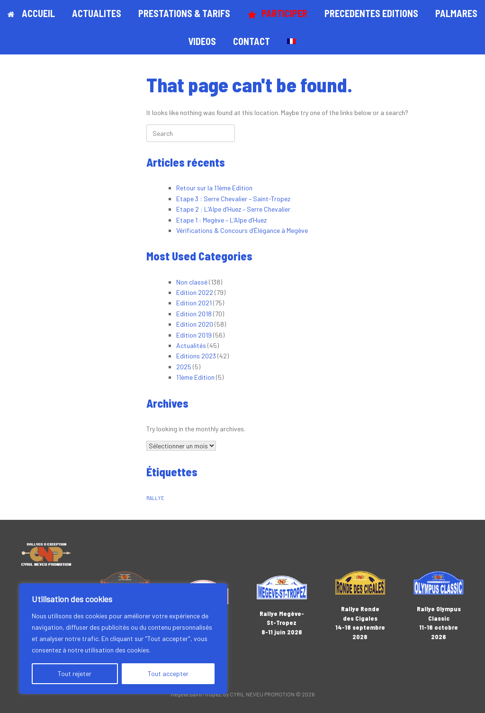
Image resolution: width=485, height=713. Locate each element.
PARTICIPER (277, 13)
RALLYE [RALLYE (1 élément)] (155, 498)
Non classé (191, 282)
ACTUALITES (96, 13)
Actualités (191, 345)
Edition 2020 (194, 324)
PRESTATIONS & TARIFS (184, 13)
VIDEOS (202, 41)
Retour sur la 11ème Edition (214, 188)
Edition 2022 (194, 292)
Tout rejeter (74, 673)
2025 (183, 367)
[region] (123, 638)
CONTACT (251, 41)
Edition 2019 (194, 335)
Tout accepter (168, 673)
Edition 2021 (194, 303)
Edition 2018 (194, 314)
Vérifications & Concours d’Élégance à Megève (242, 230)
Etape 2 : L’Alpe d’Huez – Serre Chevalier (233, 209)
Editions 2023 (196, 356)
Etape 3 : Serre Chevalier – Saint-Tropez (233, 199)
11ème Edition (195, 377)
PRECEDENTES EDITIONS (371, 13)
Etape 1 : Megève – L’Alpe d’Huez (221, 220)
